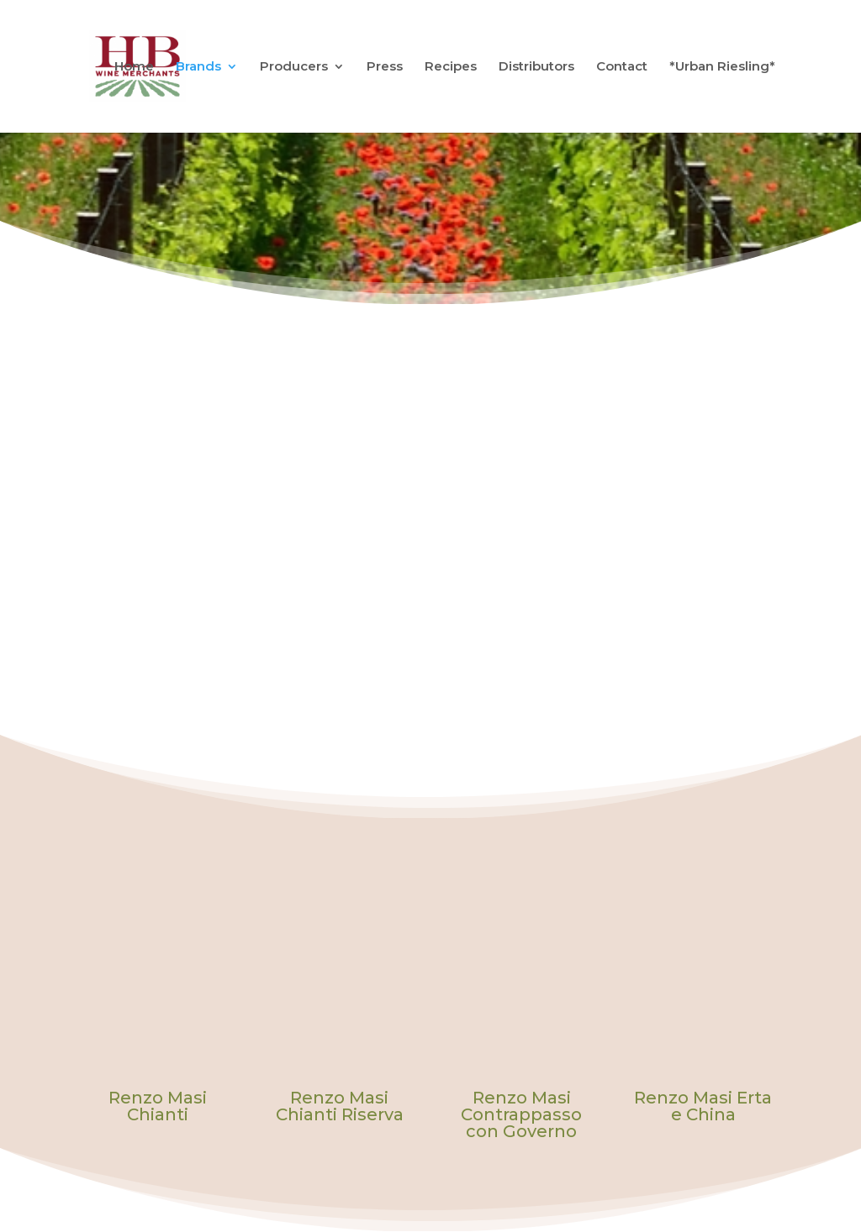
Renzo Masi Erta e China (703, 1106)
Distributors (536, 67)
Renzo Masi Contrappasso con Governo (521, 1114)
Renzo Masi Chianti (157, 1106)
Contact (621, 67)
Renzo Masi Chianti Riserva (340, 1106)
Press (385, 67)
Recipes (451, 67)
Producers (294, 67)
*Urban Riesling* (722, 67)
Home (134, 67)
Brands (198, 67)
